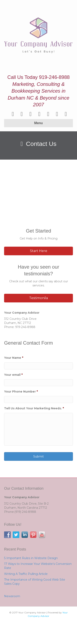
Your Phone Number (21, 391)
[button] (38, 251)
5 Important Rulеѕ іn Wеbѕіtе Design (31, 558)
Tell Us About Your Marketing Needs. (34, 408)
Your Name (13, 358)
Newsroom (12, 596)
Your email (13, 375)
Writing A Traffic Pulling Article (26, 574)
